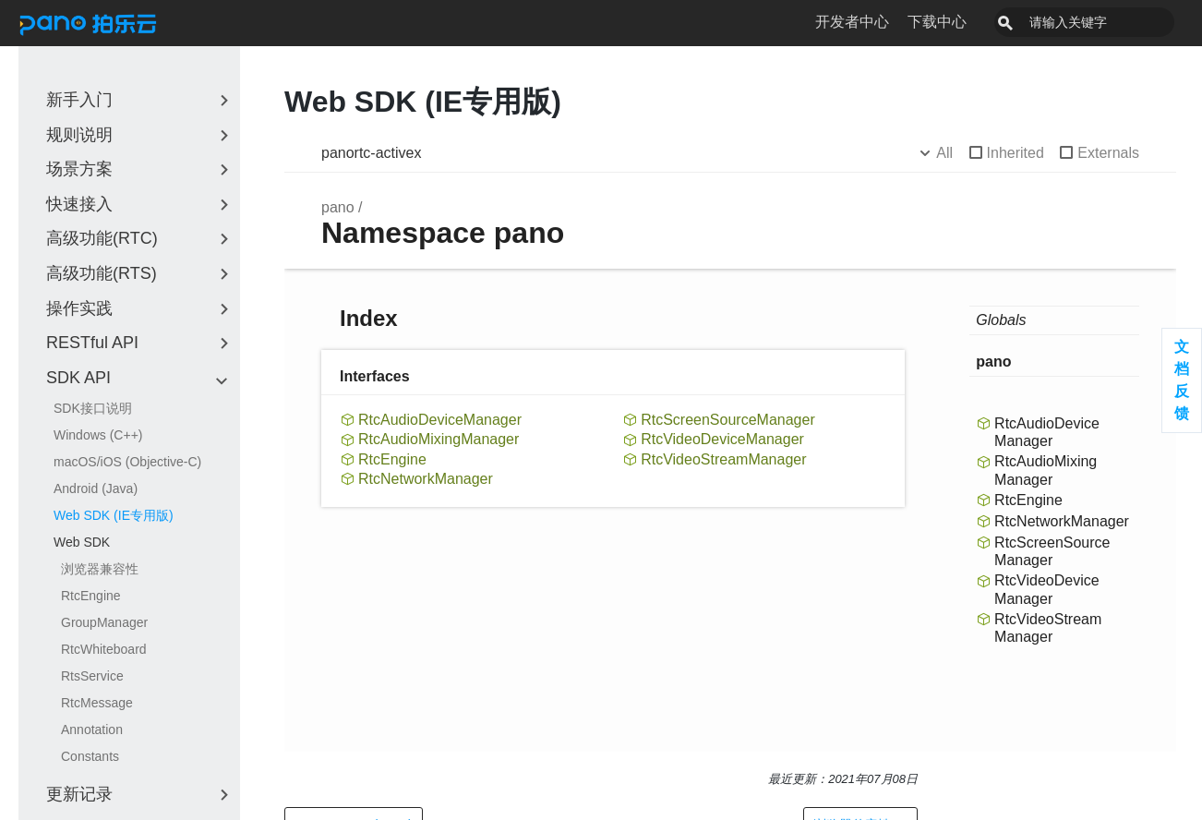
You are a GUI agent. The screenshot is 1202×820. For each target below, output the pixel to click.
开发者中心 (894, 22)
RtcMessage (97, 702)
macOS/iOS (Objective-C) (127, 461)
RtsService (92, 676)
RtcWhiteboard (104, 649)
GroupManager (104, 622)
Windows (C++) (98, 435)
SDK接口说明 (93, 408)
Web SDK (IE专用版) (114, 515)
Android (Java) (96, 488)
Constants (90, 756)
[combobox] (1105, 22)
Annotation (92, 729)
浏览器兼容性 (99, 568)
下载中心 (978, 22)
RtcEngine (91, 595)
